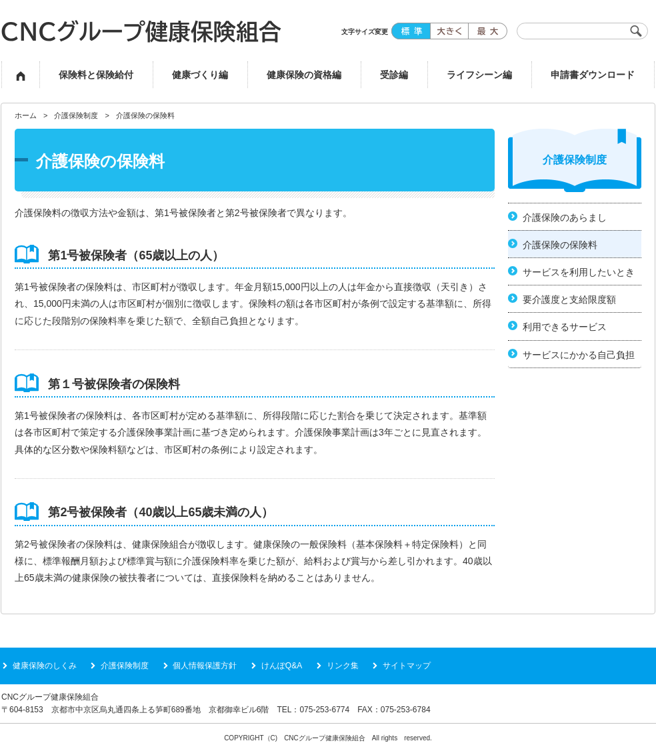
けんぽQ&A (281, 665)
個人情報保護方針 (205, 665)
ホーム (26, 115)
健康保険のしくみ (45, 665)
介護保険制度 (76, 115)
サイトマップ (407, 665)
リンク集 (343, 665)
